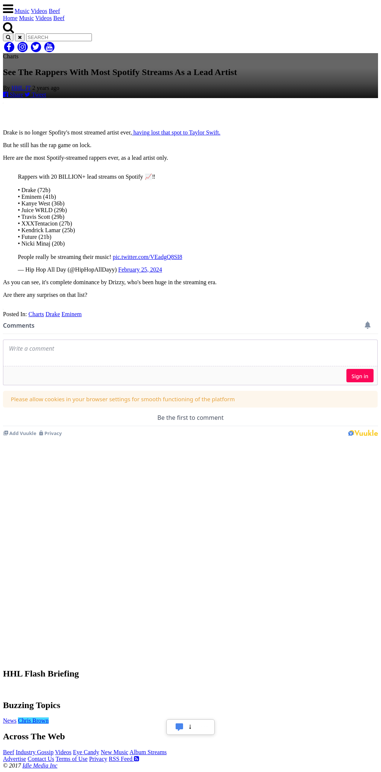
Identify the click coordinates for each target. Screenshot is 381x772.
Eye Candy (86, 752)
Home (10, 18)
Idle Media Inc (39, 765)
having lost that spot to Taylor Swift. (176, 132)
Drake (52, 314)
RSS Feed (124, 759)
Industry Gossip (35, 752)
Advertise (14, 759)
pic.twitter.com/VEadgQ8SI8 (147, 257)
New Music (114, 752)
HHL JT (21, 88)
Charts (36, 314)
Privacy (98, 759)
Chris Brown (33, 720)
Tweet (35, 94)
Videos (39, 11)
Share (13, 94)
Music (22, 11)
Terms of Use (71, 759)
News (9, 720)
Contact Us (41, 759)
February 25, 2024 (140, 269)
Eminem (71, 314)
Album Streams (148, 752)
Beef (54, 11)
